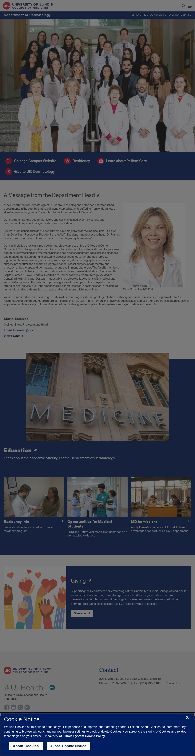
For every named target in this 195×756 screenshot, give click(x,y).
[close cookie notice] (187, 717)
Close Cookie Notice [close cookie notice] (68, 746)
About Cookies (26, 746)
